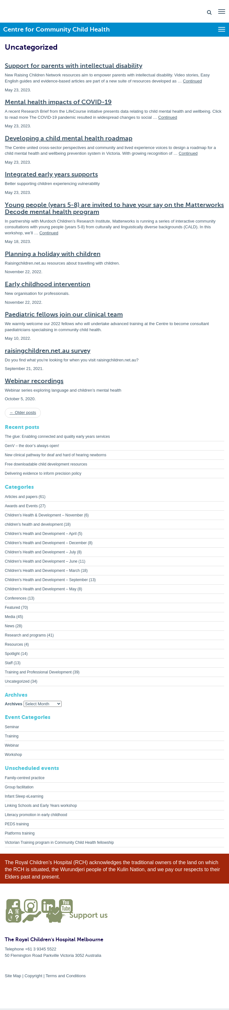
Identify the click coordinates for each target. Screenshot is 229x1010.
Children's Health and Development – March (42, 570)
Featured (12, 607)
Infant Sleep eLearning (24, 796)
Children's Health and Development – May (40, 589)
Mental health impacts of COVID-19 (58, 102)
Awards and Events (21, 506)
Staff (8, 663)
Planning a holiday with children (52, 254)
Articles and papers (21, 496)
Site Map (13, 975)
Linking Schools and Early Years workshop (41, 805)
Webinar (12, 745)
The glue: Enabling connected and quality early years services (57, 436)
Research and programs (25, 635)
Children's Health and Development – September (46, 580)
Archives (13, 703)
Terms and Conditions (66, 975)
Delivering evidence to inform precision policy (43, 473)
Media (10, 617)
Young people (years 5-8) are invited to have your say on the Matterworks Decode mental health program (114, 208)
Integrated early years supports (51, 174)
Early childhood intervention (47, 284)
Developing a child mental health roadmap (68, 138)
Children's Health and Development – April (41, 533)
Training (11, 736)
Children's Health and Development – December (46, 543)
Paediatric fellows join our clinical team (64, 314)
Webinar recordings (34, 381)
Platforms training (19, 833)
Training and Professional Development (38, 672)
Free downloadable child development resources (46, 464)
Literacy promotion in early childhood (36, 815)
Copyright (33, 975)
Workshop (13, 754)
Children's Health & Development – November (44, 515)
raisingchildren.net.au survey (47, 350)
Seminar (12, 727)
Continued (192, 81)
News (9, 626)
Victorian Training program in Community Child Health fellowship (59, 842)
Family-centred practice (25, 778)
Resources (14, 644)
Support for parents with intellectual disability (73, 65)
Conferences (15, 598)
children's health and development (34, 524)
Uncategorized (17, 681)
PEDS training (17, 824)
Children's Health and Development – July (40, 552)
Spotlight (12, 653)
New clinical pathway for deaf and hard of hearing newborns (55, 455)
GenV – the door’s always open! (32, 446)
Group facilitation (19, 787)
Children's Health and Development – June (41, 561)
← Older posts (23, 412)
